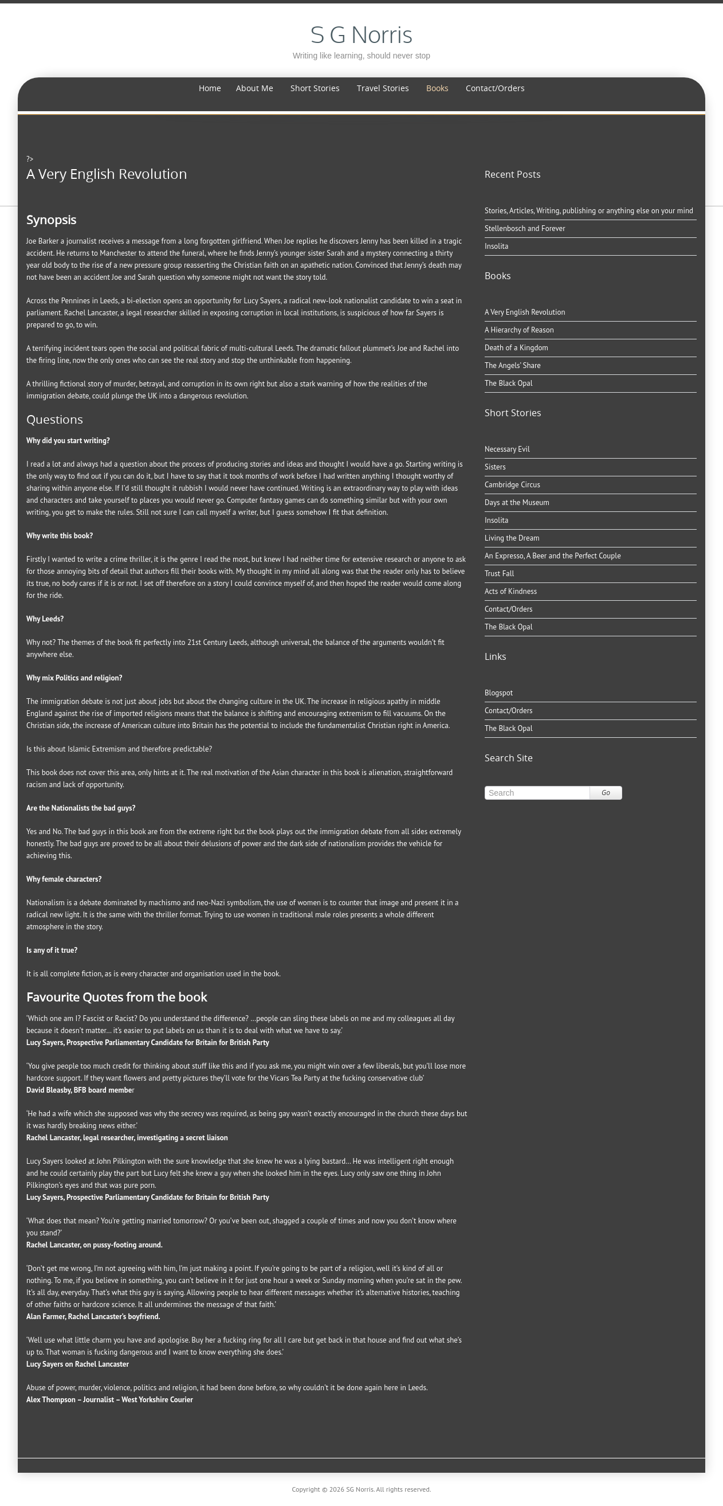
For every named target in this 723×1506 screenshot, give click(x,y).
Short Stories (315, 88)
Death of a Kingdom (516, 348)
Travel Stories (383, 88)
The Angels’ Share (513, 365)
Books (437, 88)
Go (606, 792)
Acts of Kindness (511, 591)
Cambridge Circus (512, 485)
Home (210, 88)
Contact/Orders (495, 88)
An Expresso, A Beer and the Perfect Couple (553, 556)
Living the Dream (512, 538)
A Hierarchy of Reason (519, 330)
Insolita (496, 246)
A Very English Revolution (525, 312)
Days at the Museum (517, 502)
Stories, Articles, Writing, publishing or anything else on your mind (589, 211)
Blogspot (499, 693)
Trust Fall (499, 573)
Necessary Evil (507, 449)
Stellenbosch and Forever (525, 228)
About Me (254, 88)
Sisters (495, 467)
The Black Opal (509, 383)
